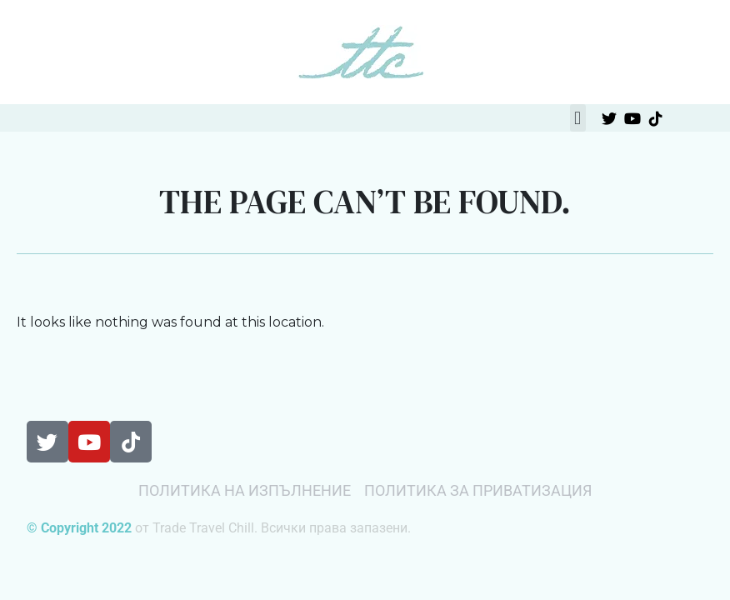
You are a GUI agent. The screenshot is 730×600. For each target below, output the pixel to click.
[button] (578, 118)
